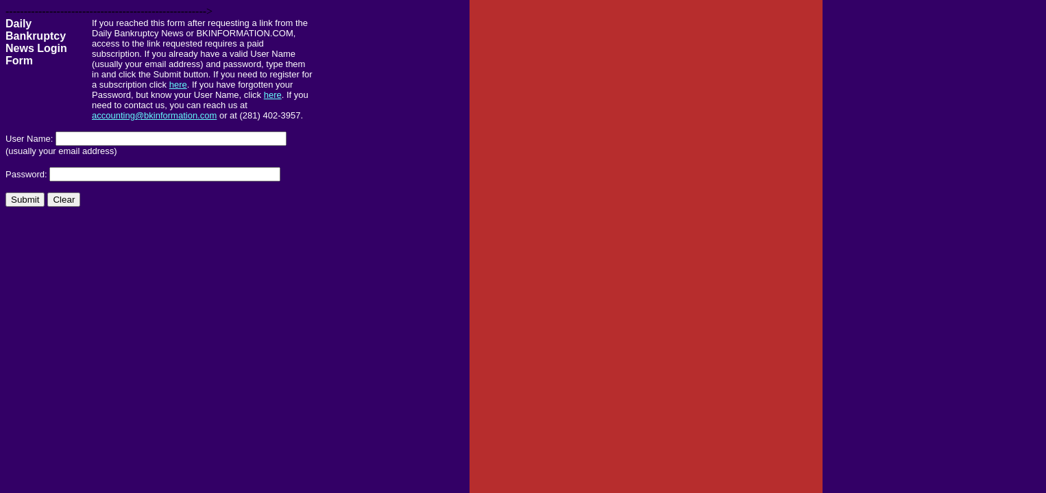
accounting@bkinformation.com (154, 115)
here (178, 84)
